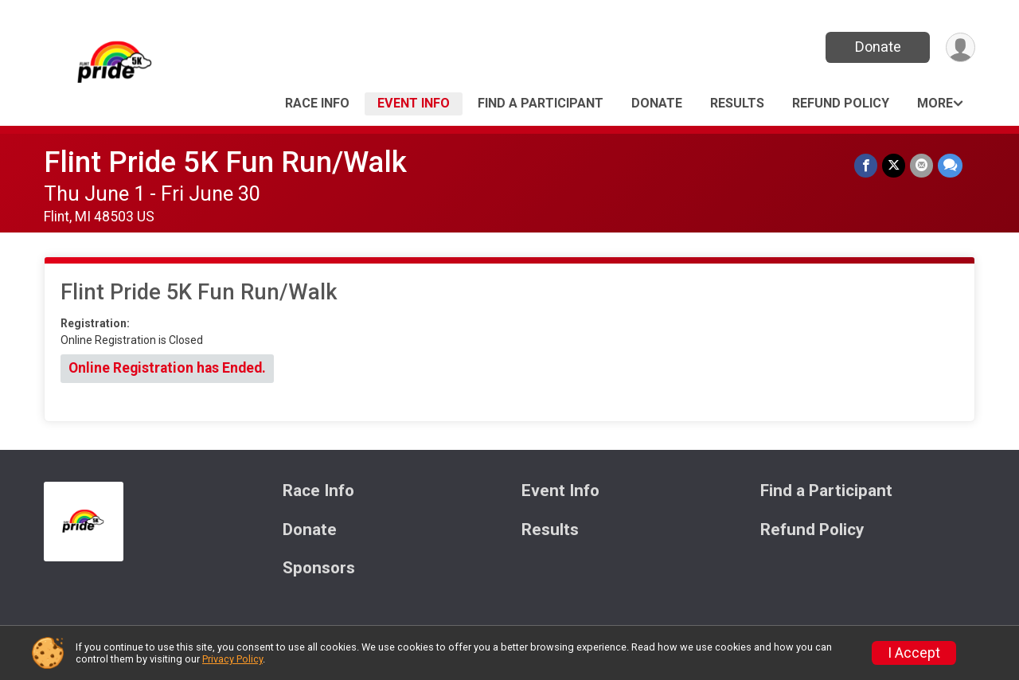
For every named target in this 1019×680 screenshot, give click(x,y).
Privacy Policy (232, 659)
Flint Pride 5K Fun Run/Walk (225, 162)
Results (737, 103)
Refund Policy (840, 103)
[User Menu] (960, 47)
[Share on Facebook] (865, 165)
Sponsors (319, 568)
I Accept (914, 653)
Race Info (317, 103)
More (935, 103)
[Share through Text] (950, 165)
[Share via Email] (921, 165)
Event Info (413, 103)
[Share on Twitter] (893, 165)
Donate (878, 46)
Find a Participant (540, 103)
